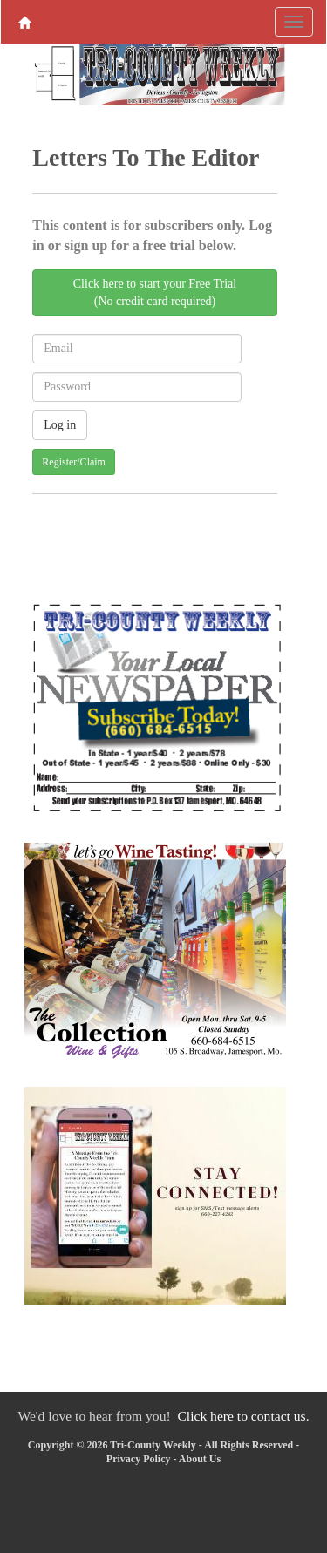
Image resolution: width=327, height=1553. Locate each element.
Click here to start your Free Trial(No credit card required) (154, 292)
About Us (200, 1459)
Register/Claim (74, 462)
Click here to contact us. (243, 1415)
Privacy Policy (138, 1459)
